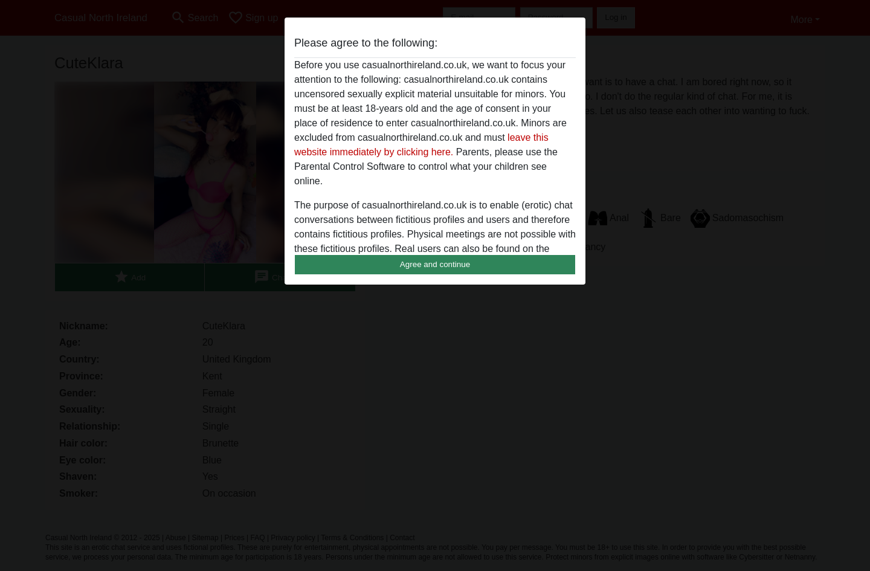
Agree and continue (435, 264)
